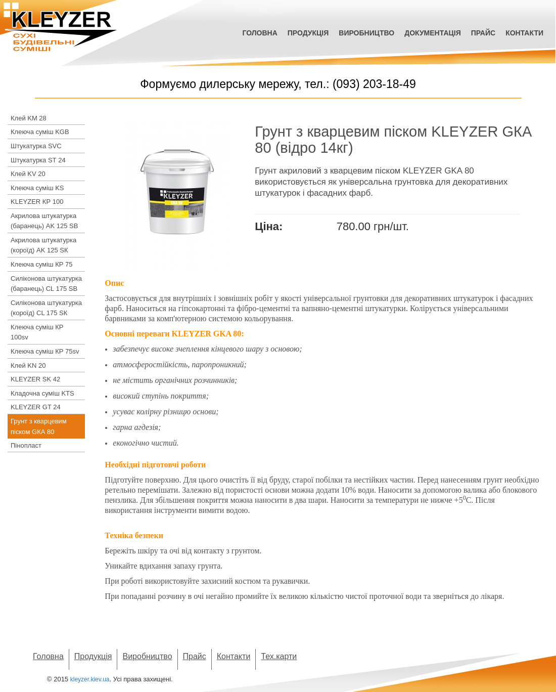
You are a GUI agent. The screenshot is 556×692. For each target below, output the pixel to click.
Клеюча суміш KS (37, 188)
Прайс (483, 33)
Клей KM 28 (29, 118)
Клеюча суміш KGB (40, 132)
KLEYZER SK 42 (35, 379)
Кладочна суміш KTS (42, 393)
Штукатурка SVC (36, 146)
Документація (432, 33)
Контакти (524, 33)
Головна (259, 33)
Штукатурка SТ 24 (38, 160)
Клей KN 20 (28, 365)
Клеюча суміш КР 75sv (45, 351)
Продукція (308, 33)
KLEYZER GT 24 (36, 407)
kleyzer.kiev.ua (90, 679)
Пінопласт (26, 445)
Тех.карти (279, 656)
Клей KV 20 (28, 174)
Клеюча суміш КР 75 (42, 264)
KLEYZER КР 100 (37, 201)
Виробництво (366, 33)
